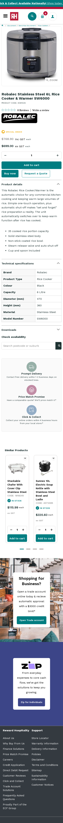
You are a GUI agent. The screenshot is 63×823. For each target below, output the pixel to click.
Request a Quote (36, 173)
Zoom (53, 80)
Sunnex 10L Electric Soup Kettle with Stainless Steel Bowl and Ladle (45, 490)
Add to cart (31, 165)
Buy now (10, 173)
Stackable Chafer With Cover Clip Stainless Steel (17, 486)
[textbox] (28, 345)
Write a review (40, 110)
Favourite (55, 41)
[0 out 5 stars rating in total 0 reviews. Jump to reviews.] (15, 110)
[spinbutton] (31, 155)
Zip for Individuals (31, 702)
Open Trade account (31, 620)
